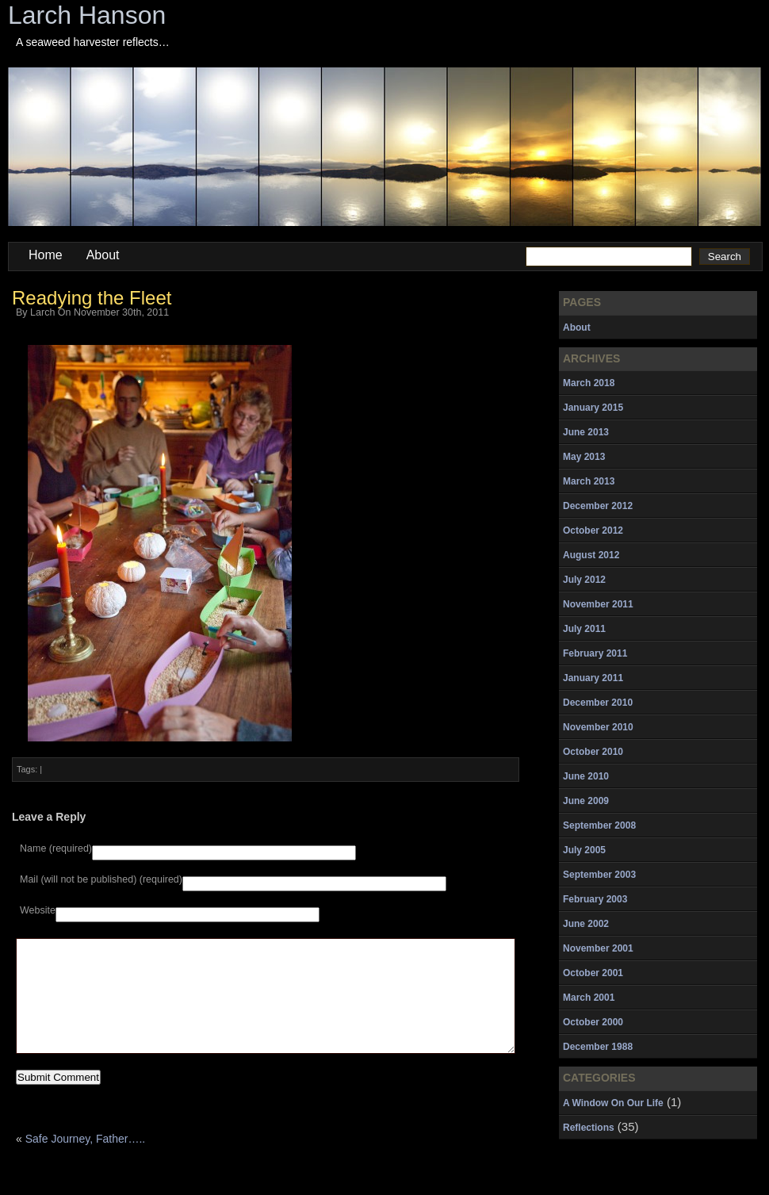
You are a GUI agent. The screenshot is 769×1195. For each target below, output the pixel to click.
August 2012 (591, 555)
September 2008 (599, 825)
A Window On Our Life (613, 1103)
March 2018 (588, 383)
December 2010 (598, 702)
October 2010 (593, 751)
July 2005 (584, 850)
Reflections (588, 1127)
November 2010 (598, 727)
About (103, 255)
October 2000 (593, 1022)
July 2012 (584, 579)
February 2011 (595, 653)
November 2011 (598, 604)
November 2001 (598, 948)
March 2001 (588, 997)
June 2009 (586, 800)
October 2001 (593, 973)
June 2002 (586, 923)
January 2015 (593, 407)
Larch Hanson (87, 15)
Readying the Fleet (91, 297)
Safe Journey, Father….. (85, 1162)
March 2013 (588, 481)
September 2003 (599, 874)
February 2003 (595, 899)
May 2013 (584, 456)
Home (46, 255)
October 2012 (593, 530)
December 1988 (598, 1046)
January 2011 (593, 678)
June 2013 (586, 432)
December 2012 (598, 505)
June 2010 (586, 776)
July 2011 (584, 628)
